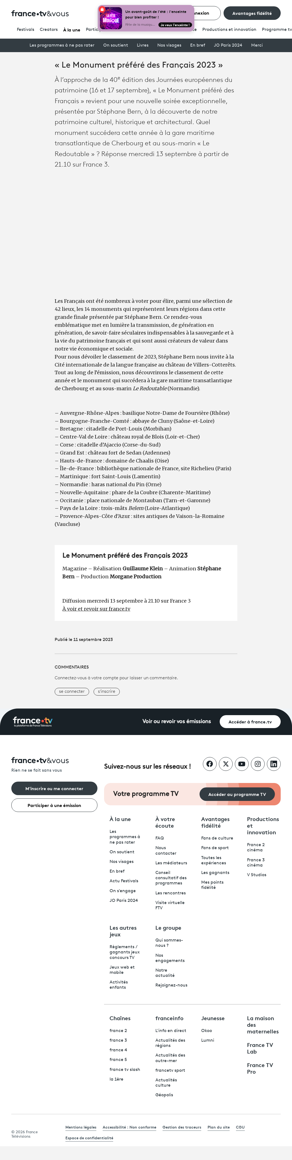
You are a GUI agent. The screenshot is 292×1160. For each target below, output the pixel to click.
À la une (71, 29)
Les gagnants (215, 873)
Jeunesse (213, 1018)
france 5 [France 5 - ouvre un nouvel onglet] (118, 1060)
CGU (240, 1127)
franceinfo (169, 1018)
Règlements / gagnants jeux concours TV (125, 952)
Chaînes (120, 1018)
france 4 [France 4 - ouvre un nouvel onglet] (118, 1050)
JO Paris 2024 (228, 45)
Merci (257, 45)
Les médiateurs (171, 863)
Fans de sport (215, 848)
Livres (142, 45)
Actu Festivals (124, 881)
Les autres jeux (123, 930)
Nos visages (169, 45)
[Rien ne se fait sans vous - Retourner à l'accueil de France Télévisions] (54, 765)
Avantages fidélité (252, 13)
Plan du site (219, 1127)
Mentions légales (80, 1127)
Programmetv (277, 30)
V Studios (256, 875)
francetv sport (170, 1070)
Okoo (206, 1031)
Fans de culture (217, 838)
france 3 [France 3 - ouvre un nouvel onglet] (118, 1040)
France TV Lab (260, 1048)
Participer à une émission (54, 805)
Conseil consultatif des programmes (171, 878)
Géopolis (164, 1095)
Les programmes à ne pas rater (62, 45)
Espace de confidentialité (89, 1137)
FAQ (159, 838)
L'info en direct (170, 1031)
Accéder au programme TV (237, 794)
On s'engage (123, 891)
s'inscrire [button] (106, 691)
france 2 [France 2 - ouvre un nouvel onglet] (118, 1031)
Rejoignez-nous (171, 985)
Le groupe (168, 927)
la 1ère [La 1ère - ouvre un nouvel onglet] (116, 1079)
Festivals (25, 30)
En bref (197, 45)
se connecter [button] (72, 691)
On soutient (115, 45)
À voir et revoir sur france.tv (96, 609)
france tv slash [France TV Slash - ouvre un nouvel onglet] (125, 1070)
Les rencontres (170, 893)
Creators (49, 30)
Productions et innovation (229, 30)
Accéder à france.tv (250, 721)
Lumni (207, 1040)
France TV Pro (260, 1068)
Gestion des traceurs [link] (182, 1127)
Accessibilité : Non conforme (129, 1127)
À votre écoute (165, 822)
